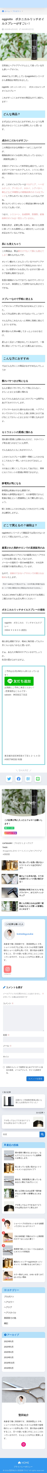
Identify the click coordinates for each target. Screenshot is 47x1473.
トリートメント (22, 851)
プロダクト (18, 843)
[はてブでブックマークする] (28, 779)
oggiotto (8, 851)
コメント (8, 1003)
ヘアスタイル (10, 1313)
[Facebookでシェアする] (18, 779)
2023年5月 (9, 1341)
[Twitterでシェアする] (9, 779)
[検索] (42, 1134)
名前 (6, 1035)
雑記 (6, 1323)
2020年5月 (9, 1347)
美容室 (7, 854)
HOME (23, 1462)
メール (7, 1046)
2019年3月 (9, 1357)
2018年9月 (9, 1368)
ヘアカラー (9, 1302)
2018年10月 (9, 1363)
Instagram (7, 974)
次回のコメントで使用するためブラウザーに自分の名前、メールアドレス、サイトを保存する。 (24, 1070)
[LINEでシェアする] (38, 779)
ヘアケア (29, 843)
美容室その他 (10, 1318)
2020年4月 (9, 1352)
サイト (6, 1057)
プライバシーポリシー (23, 1467)
